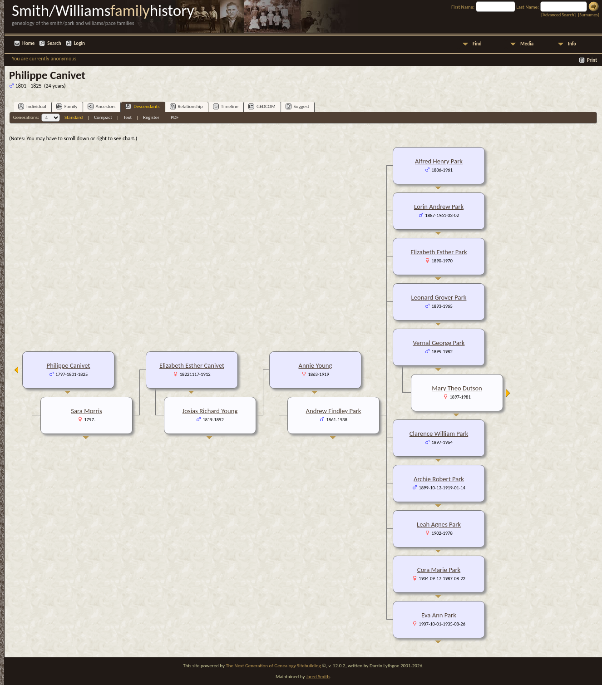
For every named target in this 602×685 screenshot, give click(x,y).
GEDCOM (262, 106)
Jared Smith (318, 677)
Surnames (588, 15)
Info (572, 44)
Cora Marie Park (438, 570)
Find (477, 44)
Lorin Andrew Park (439, 206)
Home (28, 43)
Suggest (298, 106)
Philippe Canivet (68, 365)
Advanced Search (558, 15)
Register (151, 117)
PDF (175, 117)
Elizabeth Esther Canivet (191, 365)
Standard (73, 117)
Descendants (142, 106)
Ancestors (102, 106)
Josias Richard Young (210, 411)
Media (526, 44)
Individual (32, 106)
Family (67, 106)
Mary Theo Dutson (457, 388)
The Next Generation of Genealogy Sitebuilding (273, 666)
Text (127, 117)
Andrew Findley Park (333, 411)
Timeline (225, 106)
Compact (103, 117)
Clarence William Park (439, 433)
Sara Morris (86, 411)
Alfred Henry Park (439, 161)
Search (54, 43)
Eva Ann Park (438, 615)
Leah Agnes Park (439, 524)
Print (592, 60)
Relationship (186, 106)
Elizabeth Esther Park (438, 252)
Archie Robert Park (439, 479)
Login (79, 43)
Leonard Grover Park (439, 297)
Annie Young (315, 365)
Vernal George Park (439, 343)
